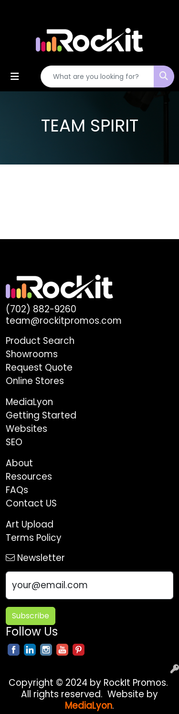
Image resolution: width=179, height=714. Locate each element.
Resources (29, 476)
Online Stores (35, 380)
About (19, 463)
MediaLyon (29, 401)
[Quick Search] (97, 77)
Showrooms (32, 354)
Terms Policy (34, 537)
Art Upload (29, 524)
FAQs (17, 489)
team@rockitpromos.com (64, 320)
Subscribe (30, 615)
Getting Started (41, 415)
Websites (26, 428)
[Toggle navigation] (15, 76)
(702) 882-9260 (41, 309)
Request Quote (39, 367)
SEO (14, 442)
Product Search (40, 340)
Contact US (31, 503)
